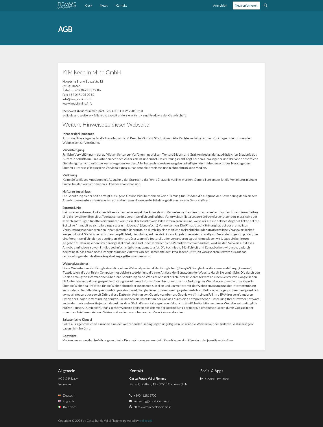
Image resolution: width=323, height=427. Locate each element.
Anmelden (220, 5)
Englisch (68, 401)
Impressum (65, 384)
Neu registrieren (246, 5)
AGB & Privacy (68, 378)
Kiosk (88, 5)
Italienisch (70, 407)
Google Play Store (217, 379)
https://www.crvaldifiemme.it (152, 407)
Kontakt (121, 5)
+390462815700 (145, 395)
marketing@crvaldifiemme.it (151, 401)
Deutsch (68, 395)
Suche (265, 5)
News (104, 5)
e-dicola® (145, 420)
